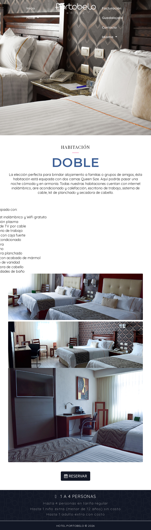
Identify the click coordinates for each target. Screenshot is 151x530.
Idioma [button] (108, 37)
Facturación (111, 8)
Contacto (109, 27)
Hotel (31, 18)
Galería (32, 37)
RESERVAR (75, 476)
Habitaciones (38, 27)
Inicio (31, 8)
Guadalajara (112, 18)
